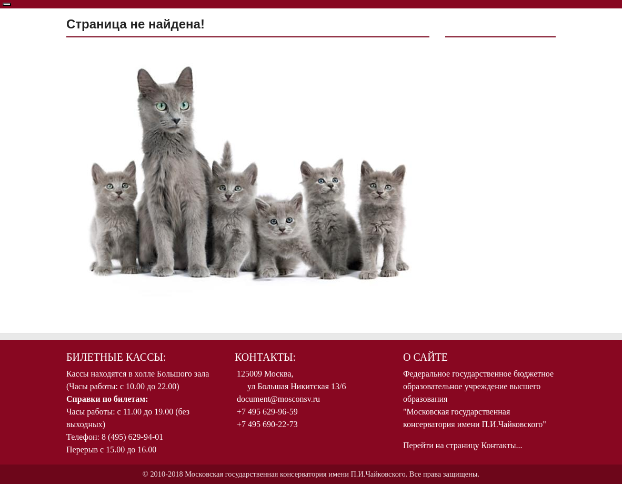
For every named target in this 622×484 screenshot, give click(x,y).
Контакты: (265, 357)
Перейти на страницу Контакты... (463, 445)
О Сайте (425, 357)
